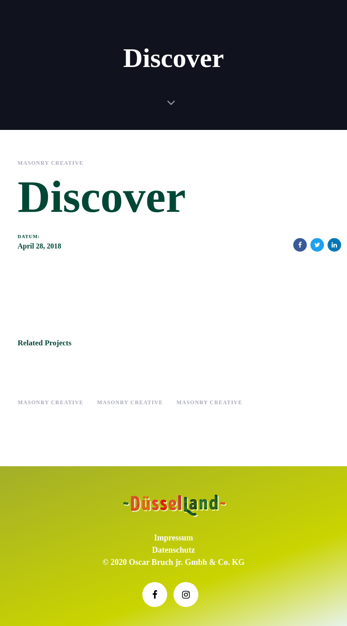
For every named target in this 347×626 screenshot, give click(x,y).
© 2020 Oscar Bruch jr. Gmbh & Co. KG (173, 562)
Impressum (173, 537)
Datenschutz (173, 549)
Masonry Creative (51, 163)
